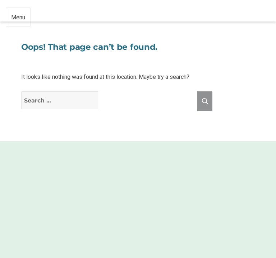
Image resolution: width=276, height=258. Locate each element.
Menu (18, 17)
